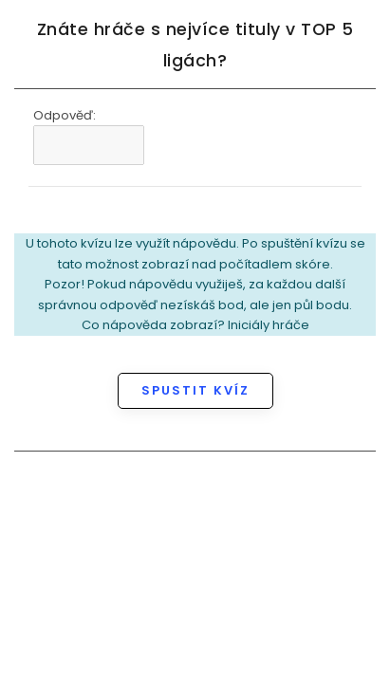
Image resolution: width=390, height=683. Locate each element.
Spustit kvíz (195, 390)
